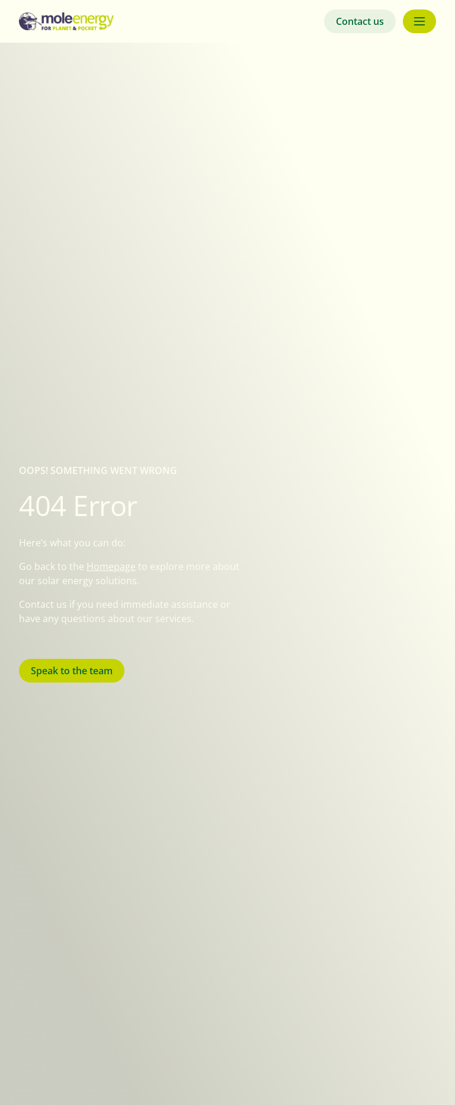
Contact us (360, 21)
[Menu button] (419, 21)
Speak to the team (72, 670)
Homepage (111, 566)
